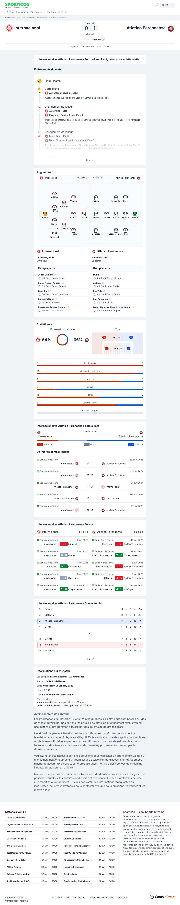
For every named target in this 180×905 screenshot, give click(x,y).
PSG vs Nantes (14, 867)
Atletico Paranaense (131, 436)
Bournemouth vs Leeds (75, 817)
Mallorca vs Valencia (16, 838)
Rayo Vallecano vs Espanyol (77, 846)
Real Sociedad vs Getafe (18, 881)
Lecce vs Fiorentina (16, 817)
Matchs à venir (16, 811)
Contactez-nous (79, 897)
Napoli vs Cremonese (74, 867)
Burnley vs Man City (73, 824)
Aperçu (74, 46)
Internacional (45, 436)
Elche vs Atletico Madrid (18, 874)
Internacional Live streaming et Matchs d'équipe (61, 702)
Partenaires (122, 897)
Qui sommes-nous (60, 897)
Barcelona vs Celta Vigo (75, 831)
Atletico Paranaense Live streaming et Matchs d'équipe (64, 705)
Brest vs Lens (70, 874)
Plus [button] (90, 160)
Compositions (87, 46)
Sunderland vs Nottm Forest (77, 881)
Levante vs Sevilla (72, 838)
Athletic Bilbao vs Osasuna (19, 831)
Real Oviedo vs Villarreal (75, 853)
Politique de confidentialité (102, 897)
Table (106, 46)
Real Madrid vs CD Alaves (19, 853)
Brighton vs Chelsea (16, 846)
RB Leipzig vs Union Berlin (76, 860)
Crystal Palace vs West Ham (20, 824)
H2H (99, 46)
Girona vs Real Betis (16, 860)
